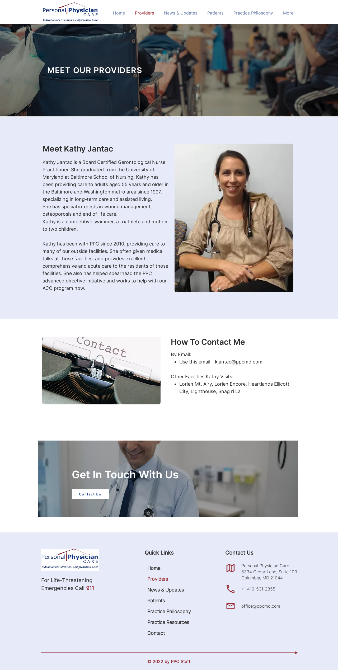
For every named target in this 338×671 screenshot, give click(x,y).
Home (153, 568)
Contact (156, 633)
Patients (156, 600)
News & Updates (162, 590)
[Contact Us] (90, 494)
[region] (169, 477)
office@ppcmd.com (260, 606)
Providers (157, 579)
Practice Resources (162, 622)
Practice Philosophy (162, 611)
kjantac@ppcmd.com (238, 362)
